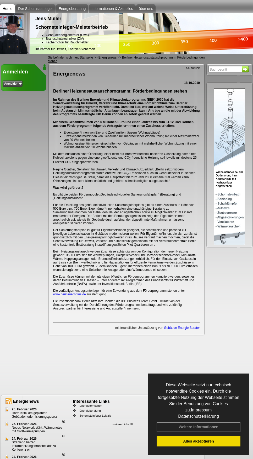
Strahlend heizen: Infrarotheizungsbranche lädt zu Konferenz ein (34, 445)
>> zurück (193, 68)
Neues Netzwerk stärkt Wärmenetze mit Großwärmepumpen (37, 429)
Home (7, 9)
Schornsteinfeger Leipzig (95, 415)
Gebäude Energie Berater (182, 328)
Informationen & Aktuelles (112, 9)
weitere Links (122, 424)
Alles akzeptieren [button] (198, 441)
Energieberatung (72, 9)
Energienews (26, 401)
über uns (146, 9)
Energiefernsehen (90, 405)
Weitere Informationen (198, 427)
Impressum (201, 410)
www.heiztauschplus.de (69, 294)
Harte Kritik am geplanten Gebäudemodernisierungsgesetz (34, 414)
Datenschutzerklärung (198, 416)
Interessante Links (91, 401)
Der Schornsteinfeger (35, 9)
